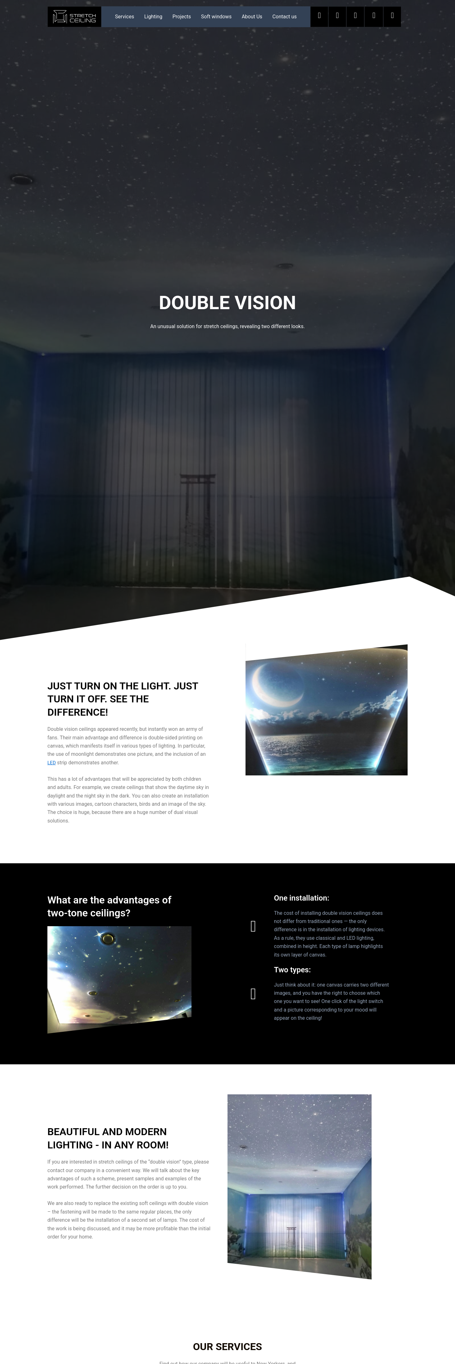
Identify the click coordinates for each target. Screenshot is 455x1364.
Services (124, 17)
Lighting (153, 17)
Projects (182, 17)
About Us (252, 17)
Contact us (284, 17)
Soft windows (216, 17)
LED (51, 763)
